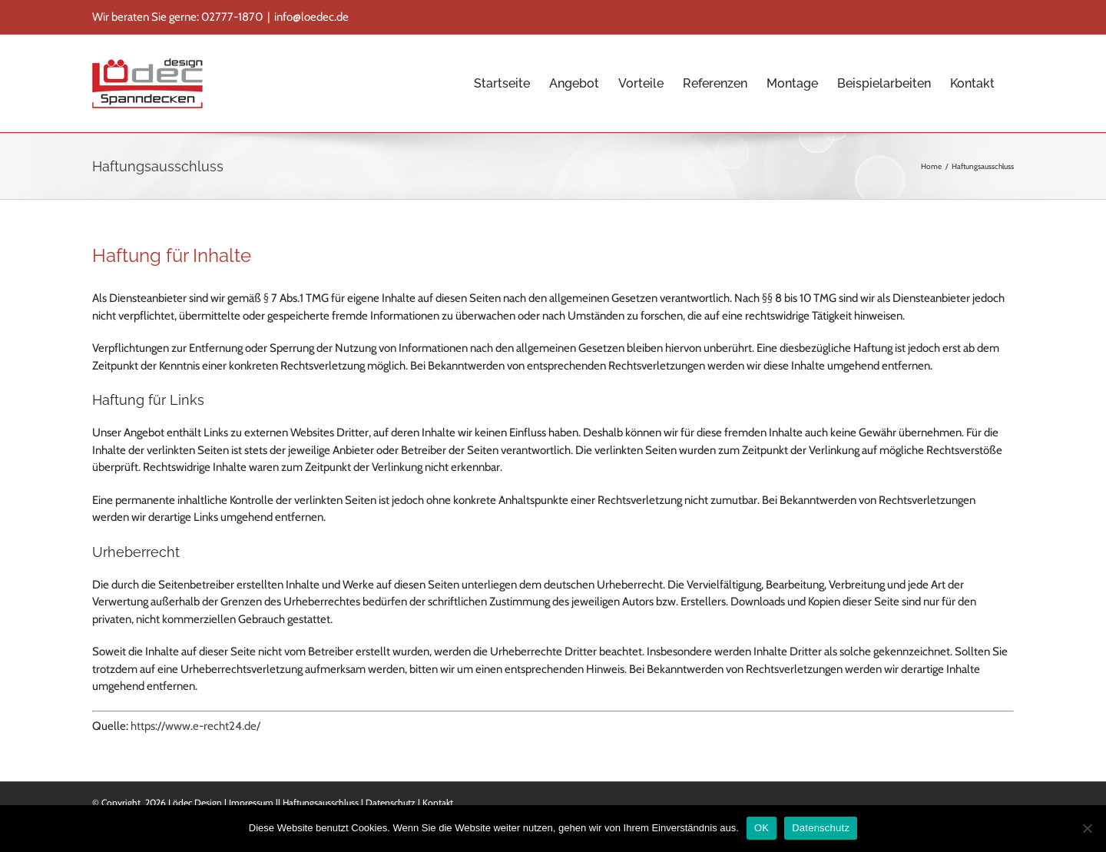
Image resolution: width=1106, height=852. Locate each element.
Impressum (251, 802)
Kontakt (437, 802)
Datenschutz (391, 802)
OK (761, 828)
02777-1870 (232, 17)
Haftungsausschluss (321, 802)
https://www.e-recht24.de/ (195, 726)
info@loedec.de (311, 17)
